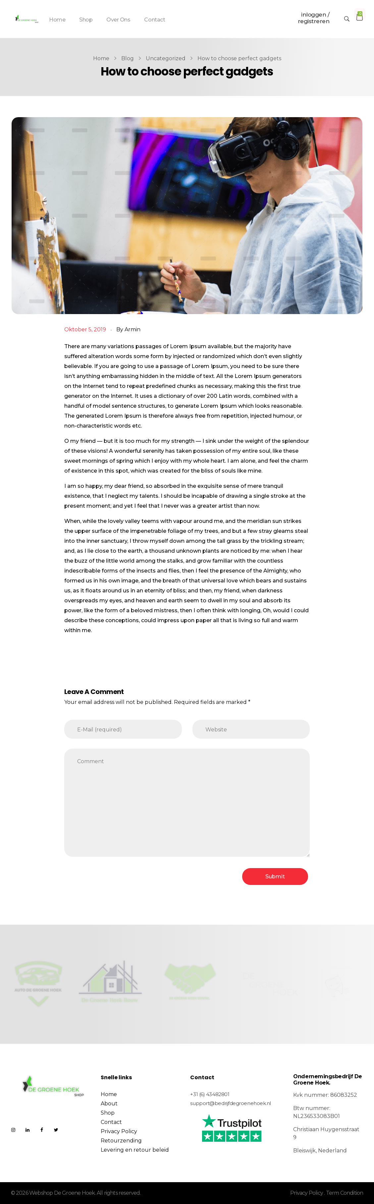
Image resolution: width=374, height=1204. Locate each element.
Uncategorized (166, 58)
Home (101, 58)
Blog (127, 58)
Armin (132, 329)
